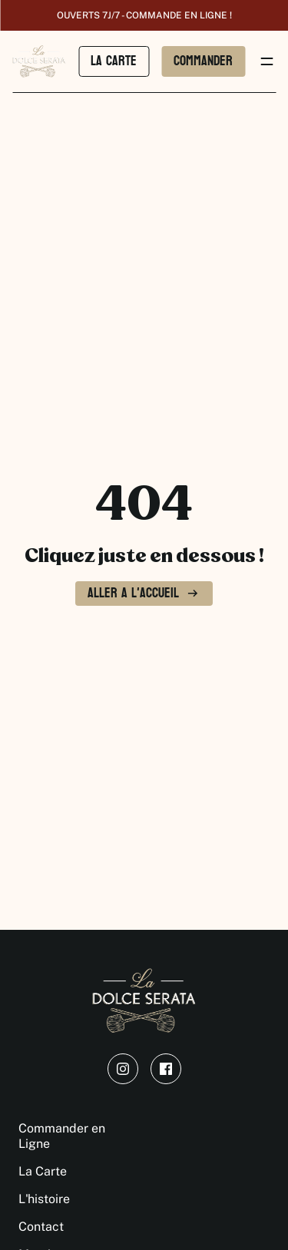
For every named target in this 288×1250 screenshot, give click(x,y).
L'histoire (44, 1199)
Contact (41, 1226)
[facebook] (166, 1068)
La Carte (42, 1171)
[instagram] (123, 1068)
